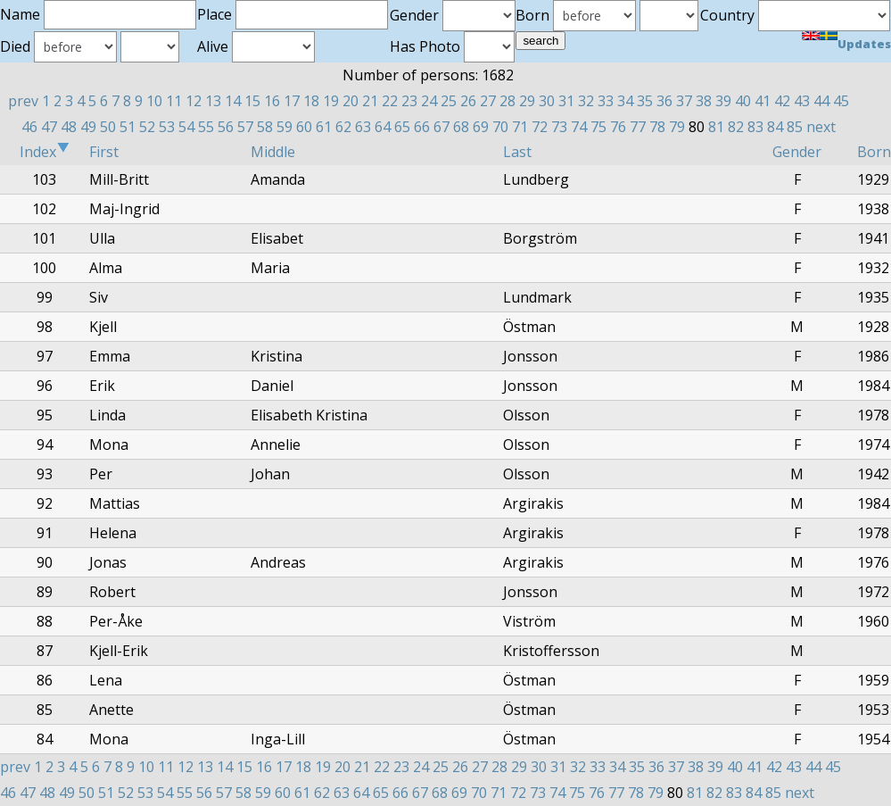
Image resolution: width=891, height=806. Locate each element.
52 (147, 127)
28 (507, 101)
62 (343, 127)
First (104, 152)
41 (763, 101)
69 (481, 127)
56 (226, 127)
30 (547, 101)
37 (684, 101)
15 (252, 101)
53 (167, 127)
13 (213, 101)
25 (449, 101)
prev (23, 101)
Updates (864, 44)
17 (292, 101)
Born (874, 152)
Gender (796, 152)
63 (363, 127)
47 (49, 127)
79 (677, 127)
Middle (273, 152)
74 (579, 127)
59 (284, 127)
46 (29, 127)
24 (429, 101)
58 (265, 127)
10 (154, 101)
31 (566, 101)
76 (618, 127)
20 (350, 101)
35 (645, 101)
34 (625, 101)
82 (736, 127)
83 (755, 127)
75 (598, 127)
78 (657, 127)
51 (128, 127)
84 (775, 127)
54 (186, 127)
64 (383, 127)
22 (390, 101)
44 (821, 101)
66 (422, 127)
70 (500, 127)
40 (743, 101)
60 (304, 127)
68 (461, 127)
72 (540, 127)
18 (311, 101)
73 (559, 127)
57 (245, 127)
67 (441, 127)
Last (517, 152)
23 (409, 101)
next (821, 127)
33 (606, 101)
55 (206, 127)
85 (795, 127)
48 (69, 127)
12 (194, 101)
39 (723, 101)
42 (782, 101)
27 (488, 101)
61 (324, 127)
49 (88, 127)
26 (468, 101)
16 (272, 101)
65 (402, 127)
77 (638, 127)
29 (527, 101)
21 (370, 101)
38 (704, 101)
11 (174, 101)
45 (841, 101)
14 (233, 101)
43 (802, 101)
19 (331, 101)
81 (716, 127)
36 (664, 101)
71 (520, 127)
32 (586, 101)
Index (45, 152)
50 (108, 127)
